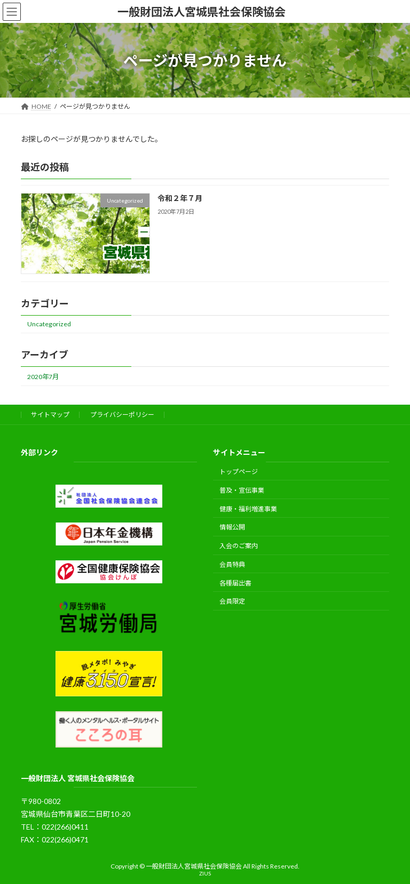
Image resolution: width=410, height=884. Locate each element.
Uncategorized (49, 324)
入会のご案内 (238, 546)
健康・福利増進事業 (248, 509)
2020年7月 (43, 377)
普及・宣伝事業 (241, 490)
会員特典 (232, 564)
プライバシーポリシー (122, 415)
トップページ (238, 472)
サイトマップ (50, 415)
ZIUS (205, 873)
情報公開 (232, 528)
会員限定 (232, 602)
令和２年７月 (179, 198)
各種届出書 (235, 583)
